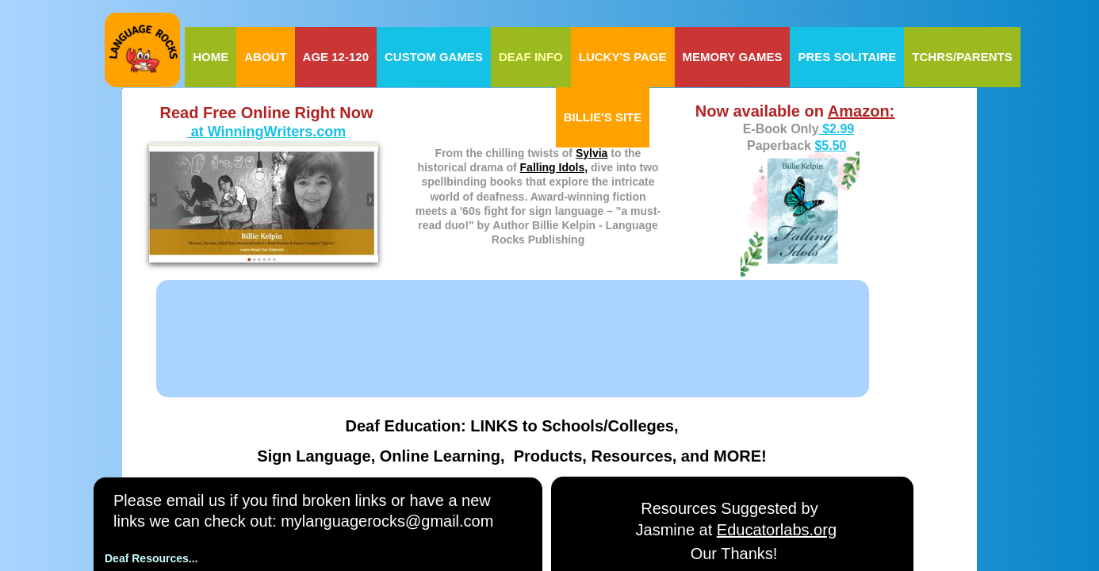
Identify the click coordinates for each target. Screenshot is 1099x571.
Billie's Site (603, 117)
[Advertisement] (479, 324)
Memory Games (733, 56)
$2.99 (836, 129)
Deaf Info (531, 56)
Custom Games (434, 56)
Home (210, 56)
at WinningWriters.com (267, 132)
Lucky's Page (623, 56)
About (265, 56)
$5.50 (830, 145)
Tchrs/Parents (962, 56)
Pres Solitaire (847, 56)
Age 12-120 (336, 56)
